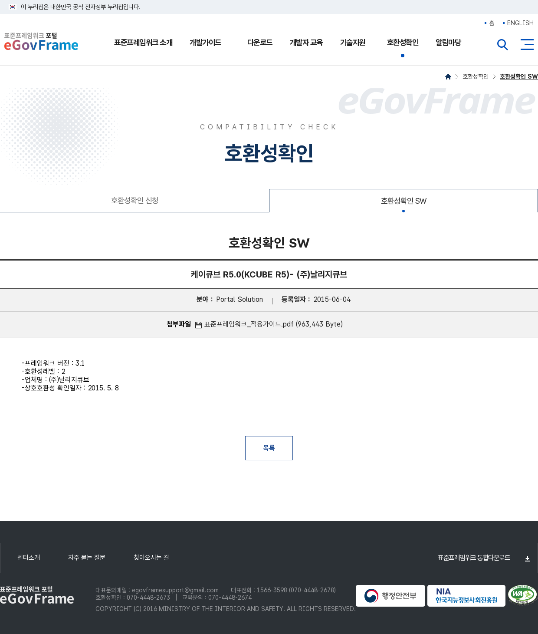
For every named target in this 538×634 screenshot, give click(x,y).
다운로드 (259, 42)
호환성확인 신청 (134, 200)
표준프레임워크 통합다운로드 (474, 558)
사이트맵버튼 (527, 44)
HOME (448, 76)
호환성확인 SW (519, 76)
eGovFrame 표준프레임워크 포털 (41, 42)
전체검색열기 (502, 44)
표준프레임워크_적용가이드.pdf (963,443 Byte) (273, 324)
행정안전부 (390, 596)
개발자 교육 (306, 42)
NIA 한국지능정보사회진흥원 (466, 596)
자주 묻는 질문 (86, 557)
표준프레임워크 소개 (143, 42)
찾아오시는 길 (151, 557)
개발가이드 (205, 42)
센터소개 (28, 557)
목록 (269, 448)
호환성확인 (403, 42)
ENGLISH (520, 23)
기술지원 (352, 42)
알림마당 (448, 42)
